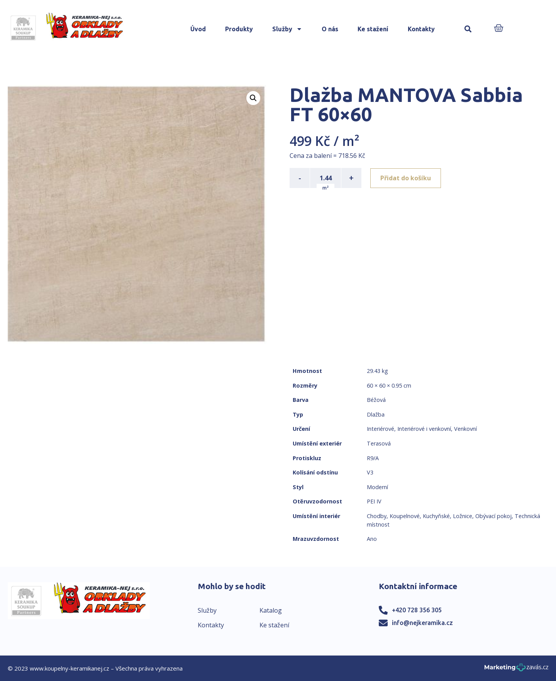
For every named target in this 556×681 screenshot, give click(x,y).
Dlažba (376, 414)
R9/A (373, 458)
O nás (330, 28)
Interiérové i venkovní (424, 428)
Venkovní (465, 428)
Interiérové (380, 428)
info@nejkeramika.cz (422, 622)
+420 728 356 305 (417, 609)
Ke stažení (373, 28)
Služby (287, 29)
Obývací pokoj (493, 516)
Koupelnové (405, 516)
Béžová (376, 399)
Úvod (198, 28)
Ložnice (462, 516)
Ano (372, 538)
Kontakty (421, 28)
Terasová (379, 443)
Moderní (377, 487)
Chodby (376, 516)
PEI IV (374, 501)
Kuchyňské (436, 516)
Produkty (239, 28)
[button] (468, 29)
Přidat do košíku (406, 178)
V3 (370, 472)
